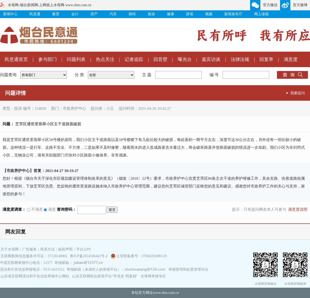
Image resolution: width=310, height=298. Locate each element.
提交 (112, 209)
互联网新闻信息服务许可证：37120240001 (34, 256)
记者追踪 (134, 59)
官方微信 (270, 5)
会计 (75, 14)
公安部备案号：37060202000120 (141, 256)
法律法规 (240, 59)
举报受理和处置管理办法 (188, 269)
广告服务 (29, 249)
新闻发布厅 (233, 14)
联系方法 (47, 249)
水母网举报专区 (153, 276)
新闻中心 (10, 14)
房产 (94, 14)
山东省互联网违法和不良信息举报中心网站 (35, 276)
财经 (132, 14)
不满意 (35, 209)
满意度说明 (297, 209)
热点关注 (105, 59)
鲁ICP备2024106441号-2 (89, 256)
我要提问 (297, 93)
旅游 (151, 14)
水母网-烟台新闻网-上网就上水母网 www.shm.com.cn (49, 5)
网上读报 (261, 14)
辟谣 (189, 14)
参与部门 (47, 59)
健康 (170, 14)
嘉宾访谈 (211, 59)
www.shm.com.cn (166, 293)
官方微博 (300, 5)
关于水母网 (10, 249)
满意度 (291, 59)
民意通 (34, 14)
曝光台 (185, 59)
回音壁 (160, 59)
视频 (208, 14)
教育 (55, 14)
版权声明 (65, 249)
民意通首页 (16, 59)
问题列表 (76, 59)
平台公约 (83, 249)
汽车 (113, 14)
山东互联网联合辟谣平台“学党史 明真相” (105, 276)
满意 (50, 209)
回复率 (266, 59)
